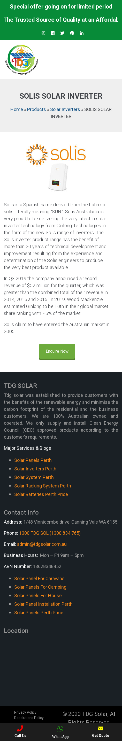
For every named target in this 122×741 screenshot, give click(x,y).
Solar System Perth (34, 477)
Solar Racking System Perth (42, 485)
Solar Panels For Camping (40, 587)
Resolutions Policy (29, 718)
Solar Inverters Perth (35, 468)
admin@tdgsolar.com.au (42, 544)
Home (16, 109)
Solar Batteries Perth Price (41, 494)
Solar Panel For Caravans (39, 578)
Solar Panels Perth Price (38, 612)
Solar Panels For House (38, 595)
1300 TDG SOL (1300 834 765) (50, 533)
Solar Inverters (65, 109)
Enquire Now (57, 351)
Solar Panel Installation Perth (43, 604)
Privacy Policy (25, 712)
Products (36, 109)
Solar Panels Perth (33, 460)
